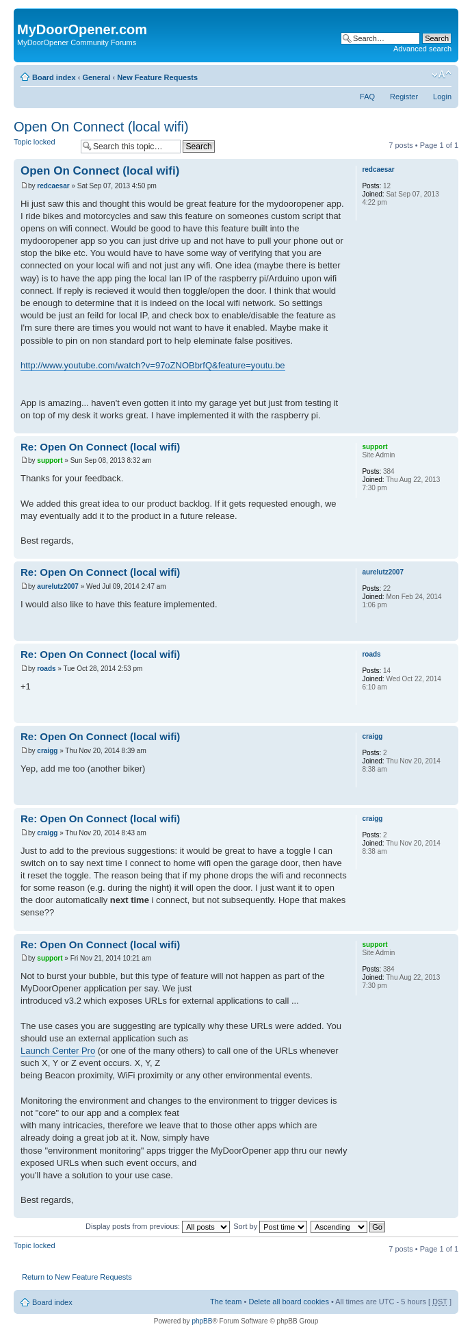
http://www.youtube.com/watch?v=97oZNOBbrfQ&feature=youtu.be (153, 365)
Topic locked (44, 146)
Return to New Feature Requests (77, 1277)
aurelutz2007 (58, 586)
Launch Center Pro (58, 1050)
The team (225, 1301)
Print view (420, 74)
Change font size (441, 74)
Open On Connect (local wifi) (101, 126)
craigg (47, 751)
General (96, 77)
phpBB (202, 1321)
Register (404, 96)
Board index (54, 77)
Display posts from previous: (158, 1226)
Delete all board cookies (288, 1301)
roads (46, 668)
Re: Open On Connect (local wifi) (100, 447)
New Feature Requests (157, 77)
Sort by (270, 1226)
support (49, 460)
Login (442, 96)
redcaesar (53, 186)
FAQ (367, 96)
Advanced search (422, 49)
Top (447, 426)
